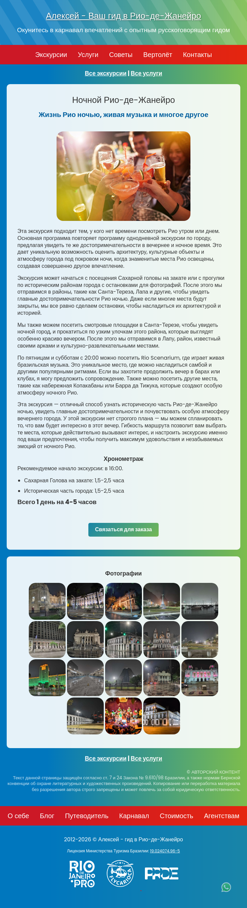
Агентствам (221, 816)
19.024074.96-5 (165, 851)
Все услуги (146, 73)
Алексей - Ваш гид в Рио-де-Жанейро (123, 16)
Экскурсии (51, 54)
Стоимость (176, 816)
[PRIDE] (163, 888)
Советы (121, 54)
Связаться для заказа (123, 529)
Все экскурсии (106, 73)
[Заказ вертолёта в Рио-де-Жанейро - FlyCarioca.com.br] (123, 888)
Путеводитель (86, 816)
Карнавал (134, 816)
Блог (47, 816)
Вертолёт (157, 54)
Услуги (88, 54)
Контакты (197, 54)
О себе (18, 816)
